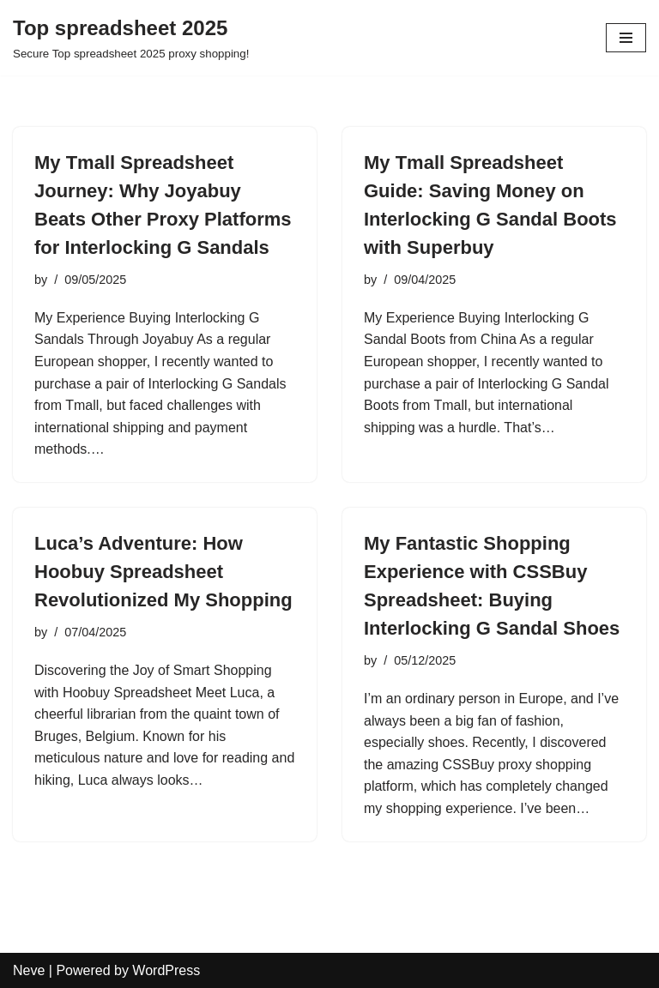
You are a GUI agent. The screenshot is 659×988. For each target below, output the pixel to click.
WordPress (166, 970)
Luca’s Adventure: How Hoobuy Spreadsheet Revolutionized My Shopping (163, 572)
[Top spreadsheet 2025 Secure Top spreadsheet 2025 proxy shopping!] (131, 37)
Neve (29, 970)
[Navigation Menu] (626, 37)
